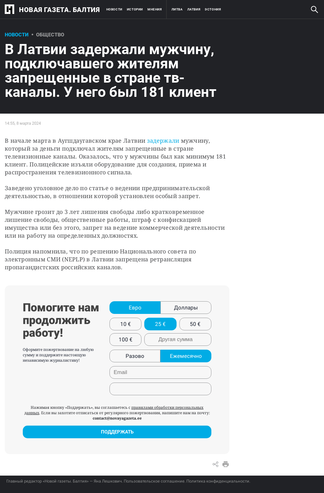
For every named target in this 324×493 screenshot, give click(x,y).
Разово (135, 356)
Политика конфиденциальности (217, 481)
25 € (160, 324)
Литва (177, 9)
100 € (126, 339)
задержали (163, 140)
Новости (114, 9)
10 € (125, 324)
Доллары (186, 307)
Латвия (194, 9)
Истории (135, 9)
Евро (135, 307)
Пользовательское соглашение (154, 481)
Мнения (154, 9)
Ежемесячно (186, 356)
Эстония (213, 9)
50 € (195, 324)
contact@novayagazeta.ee (117, 418)
